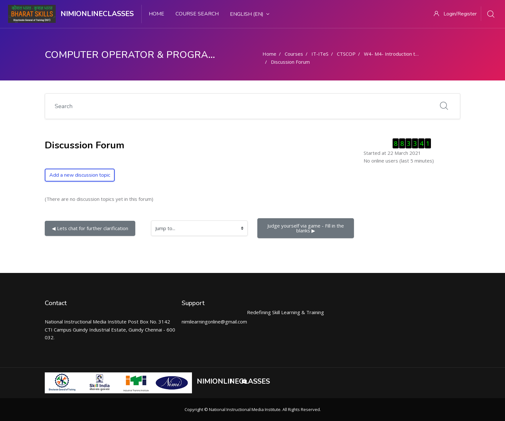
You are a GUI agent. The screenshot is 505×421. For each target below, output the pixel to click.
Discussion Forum (290, 62)
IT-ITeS (320, 54)
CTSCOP (346, 54)
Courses (294, 54)
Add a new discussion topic (79, 175)
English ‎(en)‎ (249, 14)
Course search (197, 13)
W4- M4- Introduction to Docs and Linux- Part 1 (417, 54)
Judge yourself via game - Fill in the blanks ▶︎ (306, 228)
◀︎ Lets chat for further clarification (90, 228)
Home (156, 13)
